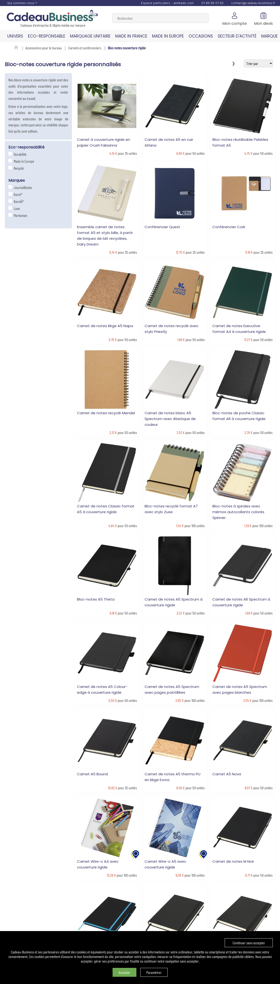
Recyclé (18, 168)
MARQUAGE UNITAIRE (90, 36)
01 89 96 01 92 (212, 3)
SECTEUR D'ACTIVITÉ (237, 36)
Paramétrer (154, 972)
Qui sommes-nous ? (22, 3)
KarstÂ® (18, 201)
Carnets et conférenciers (84, 47)
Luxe (16, 208)
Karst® (17, 194)
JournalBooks (22, 187)
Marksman (19, 215)
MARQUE (269, 36)
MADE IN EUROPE (168, 36)
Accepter (124, 972)
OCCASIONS (201, 36)
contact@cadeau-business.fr (253, 3)
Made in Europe (23, 161)
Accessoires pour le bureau (43, 47)
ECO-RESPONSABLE (46, 36)
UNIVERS (15, 36)
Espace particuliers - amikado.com (167, 3)
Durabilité (19, 154)
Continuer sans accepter (249, 942)
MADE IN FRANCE (131, 36)
